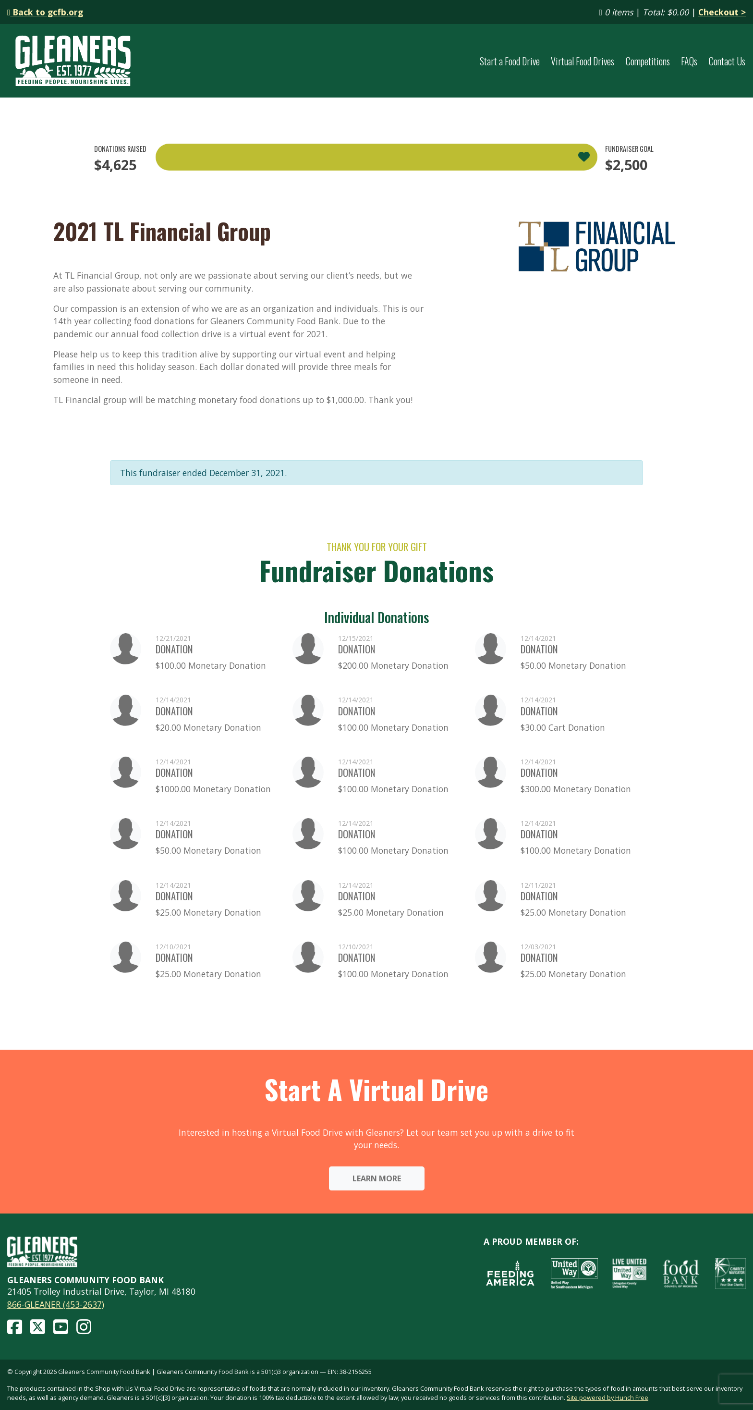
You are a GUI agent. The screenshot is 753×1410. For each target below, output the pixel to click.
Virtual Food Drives (582, 61)
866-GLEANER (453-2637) (55, 1304)
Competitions (648, 61)
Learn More (376, 1178)
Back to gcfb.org (45, 12)
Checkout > (722, 12)
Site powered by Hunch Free (607, 1397)
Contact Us (727, 61)
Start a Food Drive (510, 61)
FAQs (689, 61)
